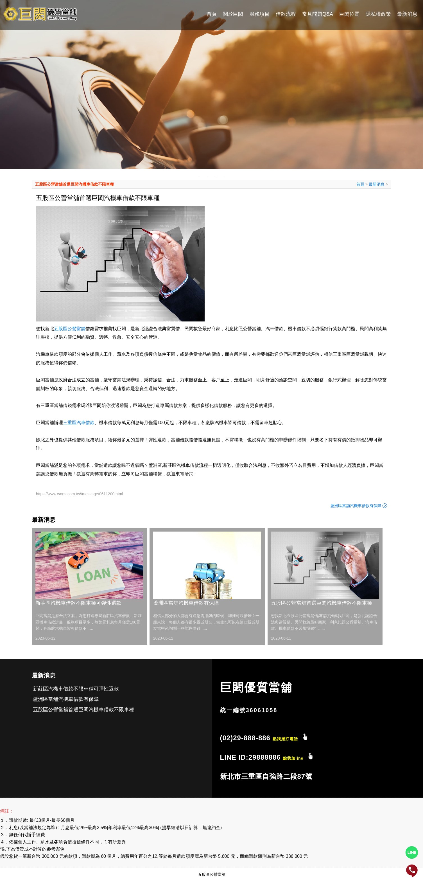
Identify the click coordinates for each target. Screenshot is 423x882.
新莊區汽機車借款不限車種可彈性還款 (78, 603)
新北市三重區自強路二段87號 (266, 776)
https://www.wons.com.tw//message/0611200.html (79, 494)
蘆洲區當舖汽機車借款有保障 (355, 505)
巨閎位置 (349, 14)
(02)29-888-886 (259, 738)
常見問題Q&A (317, 14)
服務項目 (259, 14)
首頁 (212, 14)
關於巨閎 (233, 14)
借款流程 (286, 14)
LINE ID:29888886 (262, 757)
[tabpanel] (211, 84)
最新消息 (407, 14)
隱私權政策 (378, 14)
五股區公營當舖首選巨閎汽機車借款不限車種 (74, 184)
